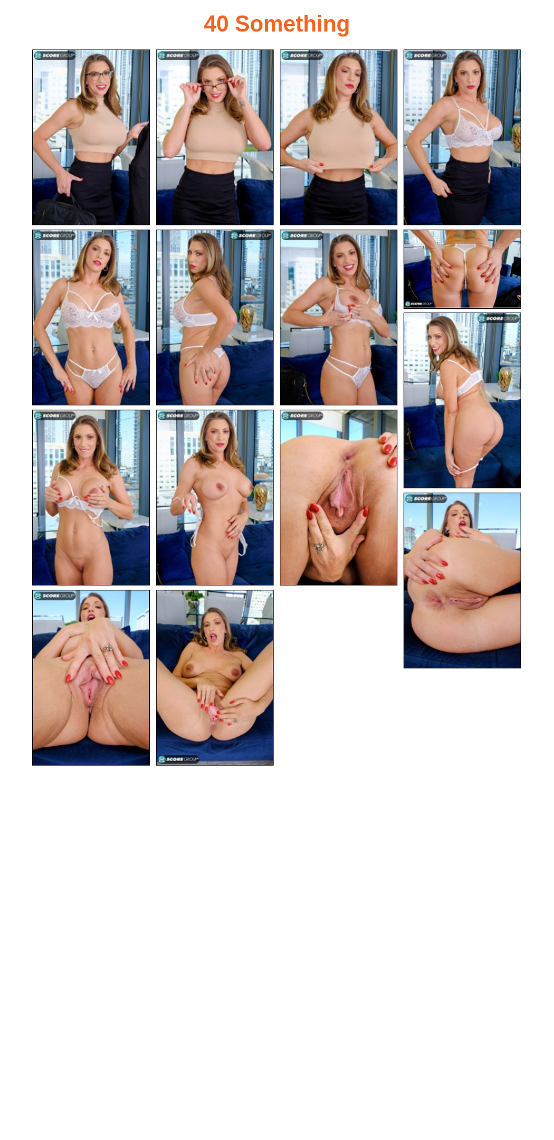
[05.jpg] (91, 317)
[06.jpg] (215, 317)
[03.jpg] (338, 137)
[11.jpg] (215, 497)
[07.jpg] (338, 317)
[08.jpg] (462, 269)
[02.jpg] (215, 137)
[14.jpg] (91, 678)
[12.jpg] (338, 497)
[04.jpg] (462, 137)
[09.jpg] (462, 400)
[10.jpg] (91, 497)
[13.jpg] (462, 580)
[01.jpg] (91, 137)
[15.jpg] (215, 678)
